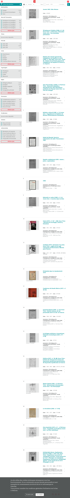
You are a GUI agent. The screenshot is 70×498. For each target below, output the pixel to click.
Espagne (5, 57)
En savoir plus (29, 494)
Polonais (5, 88)
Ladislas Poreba (6, 124)
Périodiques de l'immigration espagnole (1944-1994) (15, 22)
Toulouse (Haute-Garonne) (9, 61)
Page (42, 4)
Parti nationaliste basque (9, 103)
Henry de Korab (6, 106)
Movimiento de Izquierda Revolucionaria (12, 131)
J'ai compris (40, 494)
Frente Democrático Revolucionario (11, 135)
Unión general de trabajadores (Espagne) (13, 105)
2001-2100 (5, 47)
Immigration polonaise (8, 90)
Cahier (4, 74)
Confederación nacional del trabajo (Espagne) (14, 99)
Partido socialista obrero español (11, 101)
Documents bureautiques (9, 12)
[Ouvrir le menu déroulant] (2, 1)
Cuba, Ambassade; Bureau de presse (11, 136)
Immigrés (5, 84)
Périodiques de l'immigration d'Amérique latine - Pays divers (17, 24)
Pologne (5, 59)
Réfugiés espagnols (7, 86)
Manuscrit (5, 76)
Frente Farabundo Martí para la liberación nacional (15, 133)
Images (4, 10)
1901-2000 (5, 45)
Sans (4, 14)
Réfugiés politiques (7, 82)
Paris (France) (6, 54)
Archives (5, 72)
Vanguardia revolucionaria (9, 138)
